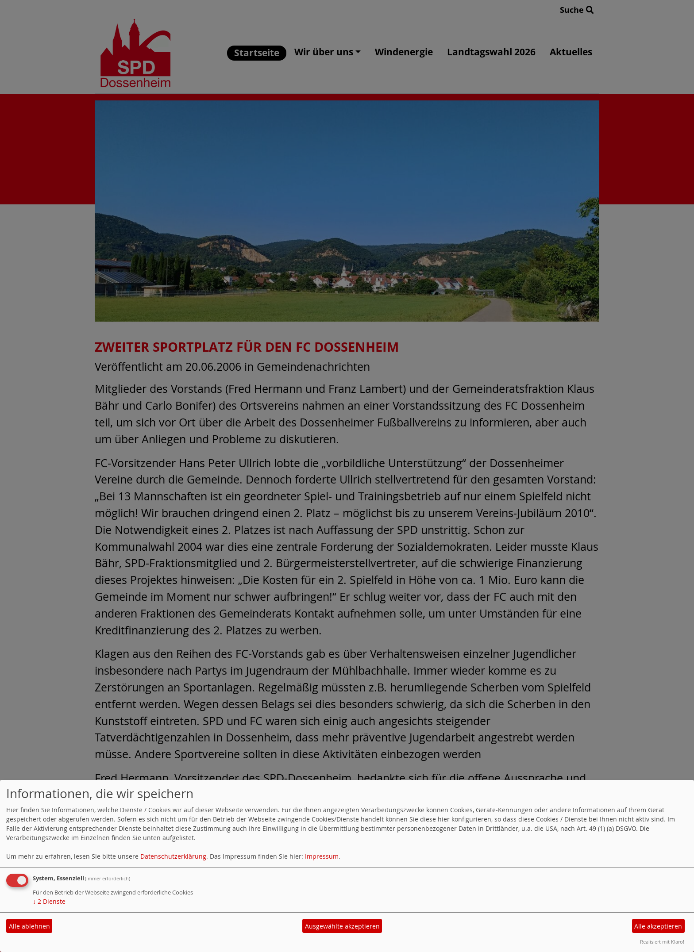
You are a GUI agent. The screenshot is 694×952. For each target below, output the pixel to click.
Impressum (322, 856)
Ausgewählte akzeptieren (342, 926)
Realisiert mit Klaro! (662, 941)
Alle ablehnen (29, 926)
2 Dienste (49, 901)
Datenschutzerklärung (173, 856)
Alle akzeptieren (658, 926)
